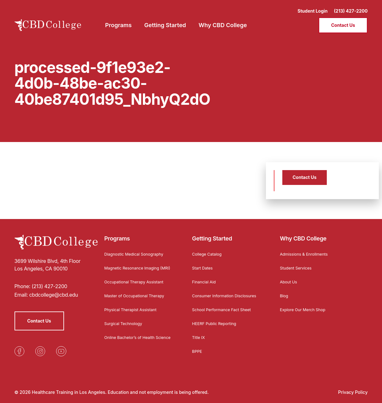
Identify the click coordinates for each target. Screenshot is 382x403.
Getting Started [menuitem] (165, 20)
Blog (284, 291)
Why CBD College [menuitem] (223, 20)
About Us (289, 278)
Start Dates (203, 264)
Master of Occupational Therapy (138, 297)
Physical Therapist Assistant (133, 311)
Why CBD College (303, 235)
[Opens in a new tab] (20, 348)
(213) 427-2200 (351, 6)
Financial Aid (205, 278)
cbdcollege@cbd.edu (53, 291)
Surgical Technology (125, 325)
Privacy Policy (353, 392)
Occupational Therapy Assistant (137, 283)
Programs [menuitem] (118, 20)
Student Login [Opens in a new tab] (312, 6)
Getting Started (212, 235)
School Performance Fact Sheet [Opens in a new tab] (225, 311)
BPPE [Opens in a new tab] (197, 352)
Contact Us (343, 20)
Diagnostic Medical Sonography (137, 250)
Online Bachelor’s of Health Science (132, 341)
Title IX (199, 338)
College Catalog (208, 250)
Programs (117, 235)
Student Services (297, 264)
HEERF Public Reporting (217, 325)
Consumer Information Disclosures (215, 294)
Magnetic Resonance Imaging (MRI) (135, 266)
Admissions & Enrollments (306, 250)
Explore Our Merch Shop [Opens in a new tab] (305, 305)
